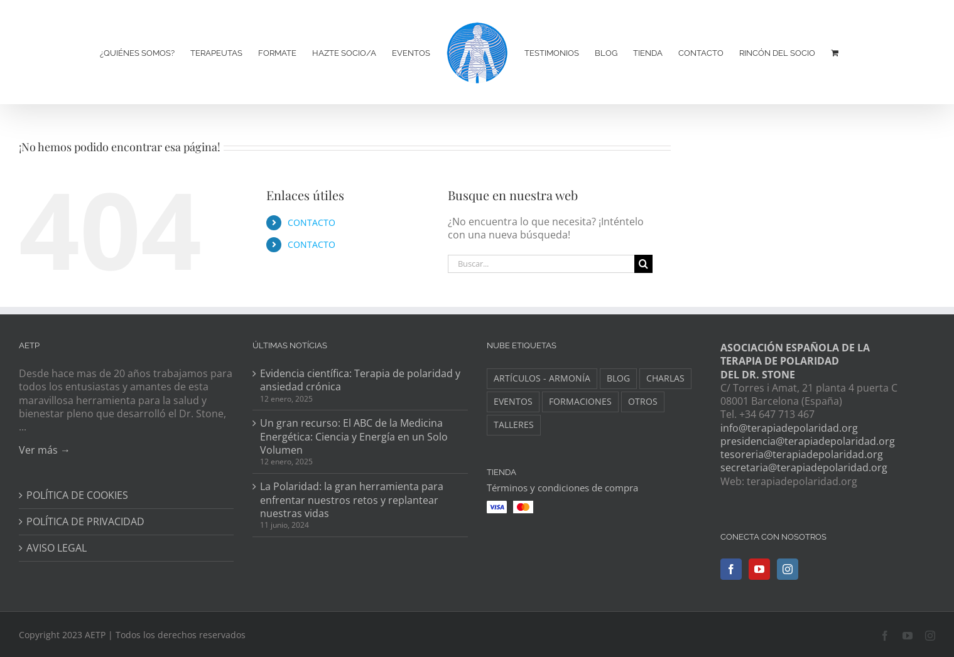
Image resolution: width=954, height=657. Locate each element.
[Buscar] (643, 264)
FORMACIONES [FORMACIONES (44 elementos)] (580, 401)
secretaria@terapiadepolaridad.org (803, 467)
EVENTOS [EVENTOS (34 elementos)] (513, 401)
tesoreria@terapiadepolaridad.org (801, 454)
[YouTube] (759, 569)
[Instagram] (787, 569)
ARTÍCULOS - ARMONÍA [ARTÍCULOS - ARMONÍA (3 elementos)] (542, 378)
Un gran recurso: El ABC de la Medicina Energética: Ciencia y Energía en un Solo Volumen (354, 437)
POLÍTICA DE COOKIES (77, 495)
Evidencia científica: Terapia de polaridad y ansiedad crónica (360, 380)
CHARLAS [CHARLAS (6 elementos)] (665, 378)
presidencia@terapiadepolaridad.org (807, 441)
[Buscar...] (541, 264)
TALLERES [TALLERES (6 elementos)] (514, 424)
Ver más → (44, 450)
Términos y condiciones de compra (562, 487)
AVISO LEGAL (56, 548)
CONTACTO (311, 222)
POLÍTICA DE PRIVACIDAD (85, 521)
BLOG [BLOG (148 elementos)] (618, 378)
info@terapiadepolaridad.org (789, 428)
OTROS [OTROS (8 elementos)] (643, 401)
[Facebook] (731, 569)
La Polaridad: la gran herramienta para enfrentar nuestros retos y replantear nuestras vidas (351, 500)
